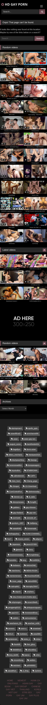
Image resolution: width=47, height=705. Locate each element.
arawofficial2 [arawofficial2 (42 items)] (16, 434)
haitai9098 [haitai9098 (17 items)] (17, 528)
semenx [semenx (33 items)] (11, 629)
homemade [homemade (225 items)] (31, 528)
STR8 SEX (27, 692)
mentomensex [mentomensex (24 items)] (15, 576)
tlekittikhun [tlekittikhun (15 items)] (17, 650)
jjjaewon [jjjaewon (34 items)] (19, 550)
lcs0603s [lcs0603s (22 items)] (35, 560)
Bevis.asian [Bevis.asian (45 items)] (31, 449)
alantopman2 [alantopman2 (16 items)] (16, 428)
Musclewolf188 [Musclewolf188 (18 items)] (33, 576)
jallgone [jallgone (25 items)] (38, 539)
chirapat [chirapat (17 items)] (15, 486)
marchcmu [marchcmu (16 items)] (16, 571)
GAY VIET (10, 689)
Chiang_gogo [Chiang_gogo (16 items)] (31, 481)
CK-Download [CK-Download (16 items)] (30, 486)
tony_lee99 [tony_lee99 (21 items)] (13, 655)
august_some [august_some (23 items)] (15, 444)
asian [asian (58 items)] (15, 439)
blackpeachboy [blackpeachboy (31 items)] (18, 460)
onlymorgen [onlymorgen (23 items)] (16, 602)
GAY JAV (20, 695)
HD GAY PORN (14, 4)
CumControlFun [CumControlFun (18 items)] (15, 492)
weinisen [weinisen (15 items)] (16, 665)
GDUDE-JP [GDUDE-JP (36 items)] (31, 518)
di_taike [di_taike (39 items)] (32, 497)
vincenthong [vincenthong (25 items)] (18, 660)
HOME (10, 680)
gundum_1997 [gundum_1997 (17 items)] (17, 523)
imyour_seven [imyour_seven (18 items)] (23, 539)
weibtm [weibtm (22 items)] (32, 660)
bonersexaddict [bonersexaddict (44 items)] (15, 465)
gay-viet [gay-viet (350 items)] (32, 513)
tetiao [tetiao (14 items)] (38, 639)
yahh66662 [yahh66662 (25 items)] (31, 665)
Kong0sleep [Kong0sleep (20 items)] (34, 555)
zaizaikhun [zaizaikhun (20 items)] (12, 671)
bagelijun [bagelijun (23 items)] (16, 449)
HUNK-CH (35, 680)
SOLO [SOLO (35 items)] (10, 634)
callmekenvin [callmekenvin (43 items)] (19, 476)
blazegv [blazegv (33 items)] (33, 460)
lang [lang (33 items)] (24, 560)
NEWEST (22, 680)
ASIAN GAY (27, 683)
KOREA (37, 689)
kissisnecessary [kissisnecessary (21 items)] (16, 555)
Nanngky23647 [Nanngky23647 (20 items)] (32, 586)
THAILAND (24, 689)
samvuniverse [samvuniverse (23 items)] (30, 618)
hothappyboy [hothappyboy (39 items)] (14, 534)
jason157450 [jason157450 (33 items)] (31, 544)
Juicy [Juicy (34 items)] (31, 550)
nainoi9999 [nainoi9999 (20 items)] (32, 581)
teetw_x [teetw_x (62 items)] (27, 639)
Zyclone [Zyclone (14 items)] (38, 671)
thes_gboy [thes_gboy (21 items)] (31, 644)
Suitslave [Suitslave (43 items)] (23, 634)
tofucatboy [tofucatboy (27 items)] (32, 650)
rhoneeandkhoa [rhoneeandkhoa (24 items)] (31, 613)
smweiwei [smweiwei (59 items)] (36, 629)
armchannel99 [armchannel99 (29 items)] (32, 434)
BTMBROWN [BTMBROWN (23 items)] (32, 470)
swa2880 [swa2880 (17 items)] (37, 634)
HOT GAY (13, 692)
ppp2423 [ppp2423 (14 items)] (14, 613)
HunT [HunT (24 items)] (9, 539)
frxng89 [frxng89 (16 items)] (33, 502)
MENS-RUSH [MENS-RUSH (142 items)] (31, 571)
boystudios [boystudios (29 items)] (16, 470)
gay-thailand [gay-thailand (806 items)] (18, 513)
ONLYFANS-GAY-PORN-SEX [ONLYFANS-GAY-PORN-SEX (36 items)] (24, 597)
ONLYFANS (12, 683)
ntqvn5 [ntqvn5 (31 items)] (18, 592)
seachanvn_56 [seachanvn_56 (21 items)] (15, 623)
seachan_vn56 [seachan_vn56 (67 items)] (33, 623)
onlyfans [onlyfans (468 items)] (30, 592)
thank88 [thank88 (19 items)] (17, 644)
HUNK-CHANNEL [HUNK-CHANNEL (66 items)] (33, 534)
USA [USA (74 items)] (38, 655)
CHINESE (35, 686)
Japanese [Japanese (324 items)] (16, 544)
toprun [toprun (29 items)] (27, 655)
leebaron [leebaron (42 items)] (16, 565)
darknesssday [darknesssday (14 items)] (33, 492)
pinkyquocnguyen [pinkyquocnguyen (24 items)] (34, 607)
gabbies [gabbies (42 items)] (16, 507)
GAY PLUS (34, 695)
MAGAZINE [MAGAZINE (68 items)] (31, 565)
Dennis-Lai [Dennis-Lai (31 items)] (18, 497)
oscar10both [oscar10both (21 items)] (32, 602)
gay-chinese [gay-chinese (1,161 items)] (31, 507)
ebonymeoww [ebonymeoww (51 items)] (18, 502)
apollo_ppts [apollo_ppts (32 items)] (32, 428)
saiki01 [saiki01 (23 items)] (15, 618)
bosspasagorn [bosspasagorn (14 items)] (33, 465)
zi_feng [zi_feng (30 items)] (25, 671)
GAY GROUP (21, 686)
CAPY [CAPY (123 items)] (32, 476)
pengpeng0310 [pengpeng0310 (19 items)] (14, 607)
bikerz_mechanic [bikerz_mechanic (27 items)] (15, 455)
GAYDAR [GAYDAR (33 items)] (16, 518)
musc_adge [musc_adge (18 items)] (16, 581)
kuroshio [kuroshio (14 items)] (12, 560)
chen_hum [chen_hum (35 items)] (16, 481)
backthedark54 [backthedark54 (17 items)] (33, 444)
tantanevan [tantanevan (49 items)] (12, 639)
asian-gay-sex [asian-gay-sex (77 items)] (29, 439)
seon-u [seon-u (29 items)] (23, 629)
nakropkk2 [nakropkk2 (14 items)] (15, 586)
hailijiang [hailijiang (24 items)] (33, 523)
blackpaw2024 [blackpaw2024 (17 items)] (34, 455)
